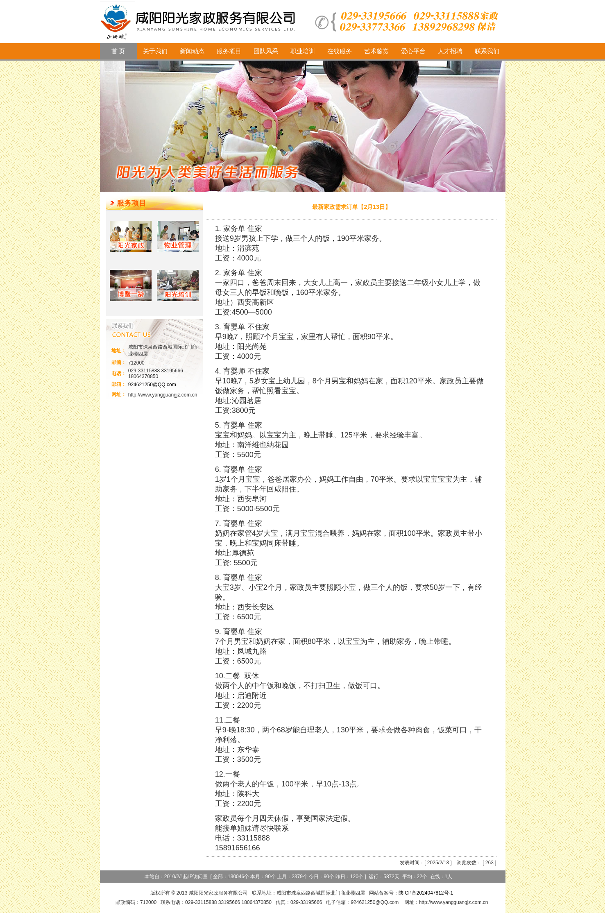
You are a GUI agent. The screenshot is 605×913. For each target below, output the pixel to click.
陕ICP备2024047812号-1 (426, 893)
